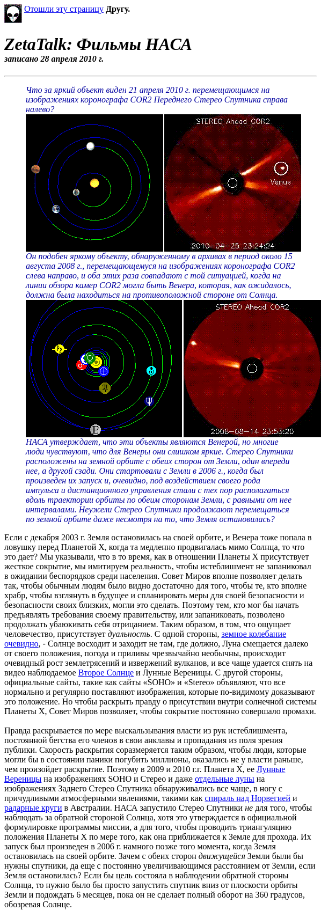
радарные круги (33, 807)
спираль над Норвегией (247, 798)
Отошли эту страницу (64, 8)
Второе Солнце (106, 672)
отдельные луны (224, 778)
